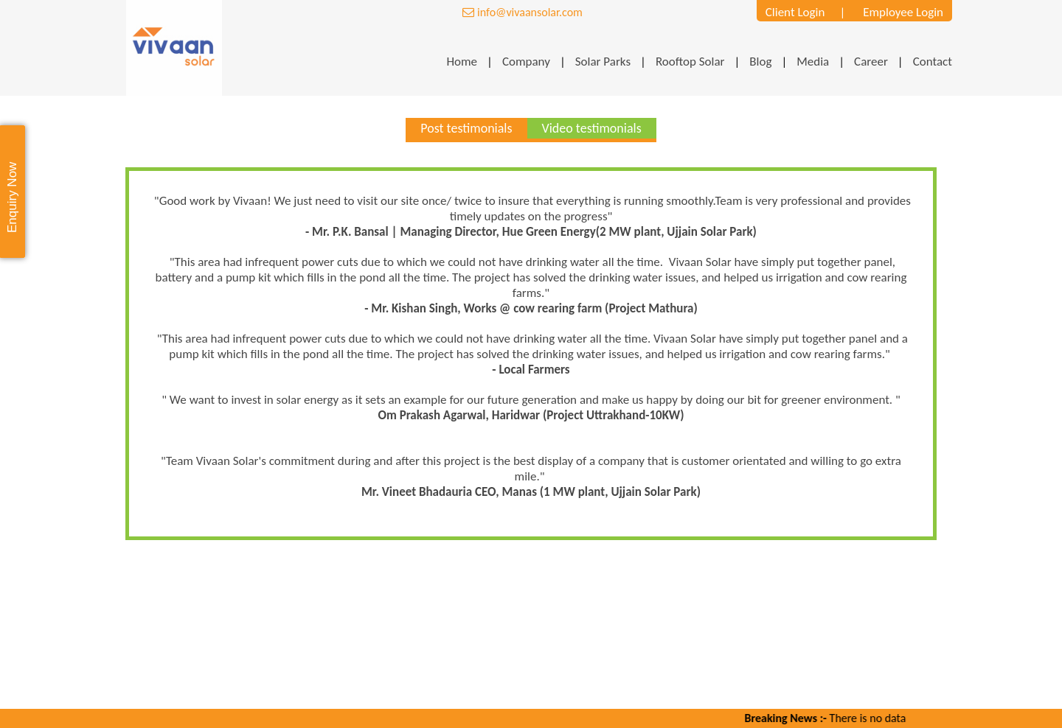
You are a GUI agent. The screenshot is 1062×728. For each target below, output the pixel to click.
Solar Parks (603, 61)
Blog (760, 61)
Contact (932, 61)
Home (461, 61)
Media (812, 61)
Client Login (795, 11)
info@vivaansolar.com (522, 12)
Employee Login (903, 11)
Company (526, 61)
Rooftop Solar (690, 61)
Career (871, 61)
